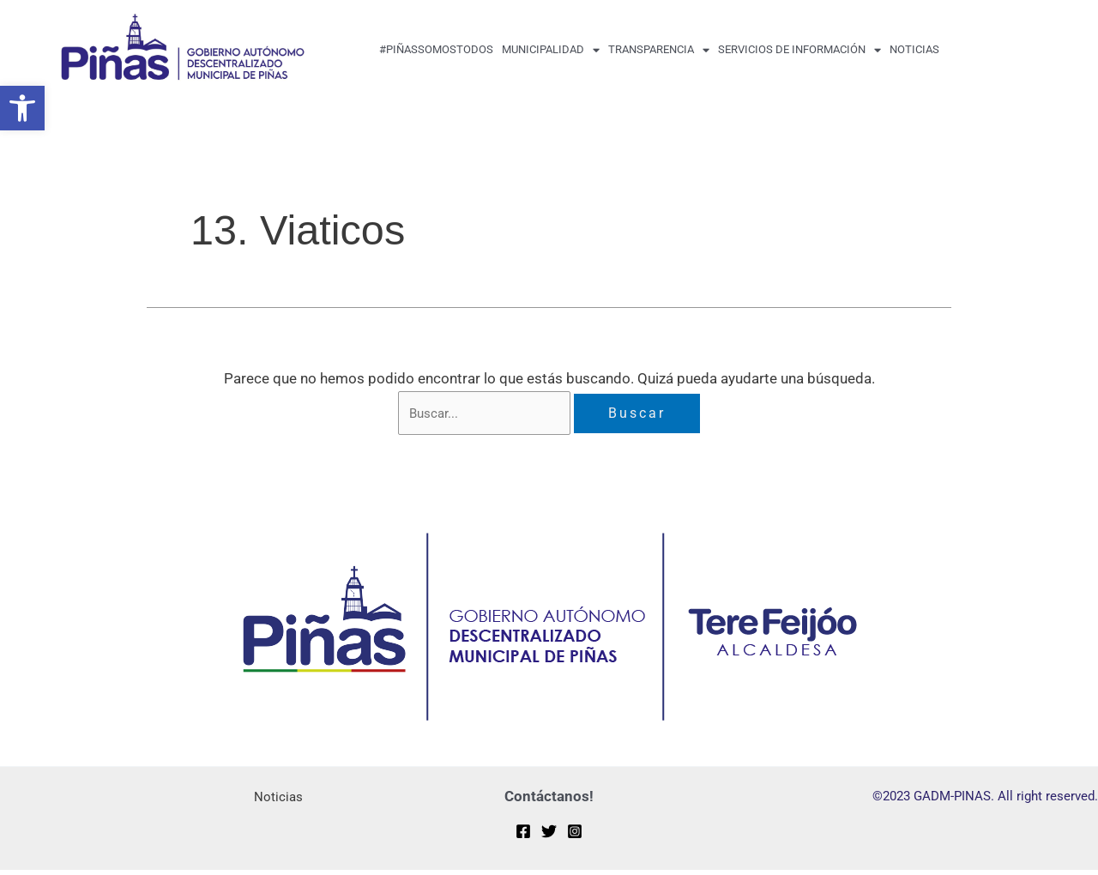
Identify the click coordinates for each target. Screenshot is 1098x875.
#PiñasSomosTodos (436, 49)
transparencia (658, 50)
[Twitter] (549, 835)
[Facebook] (523, 835)
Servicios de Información (799, 50)
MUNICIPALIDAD (551, 50)
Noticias (914, 49)
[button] (22, 108)
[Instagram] (574, 835)
